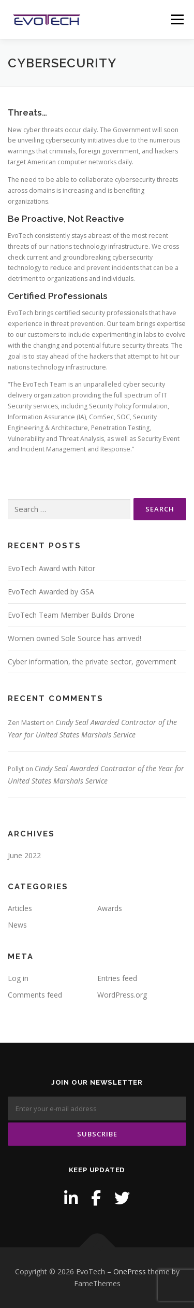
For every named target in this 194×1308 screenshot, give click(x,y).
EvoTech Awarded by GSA (51, 591)
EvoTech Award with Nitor (51, 568)
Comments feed (35, 995)
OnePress (129, 1271)
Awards (109, 908)
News (17, 925)
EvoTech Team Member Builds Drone (71, 615)
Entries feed (117, 978)
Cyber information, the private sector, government (92, 661)
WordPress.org (122, 995)
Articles (20, 908)
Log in (18, 978)
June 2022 (24, 855)
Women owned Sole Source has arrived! (74, 638)
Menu (176, 19)
